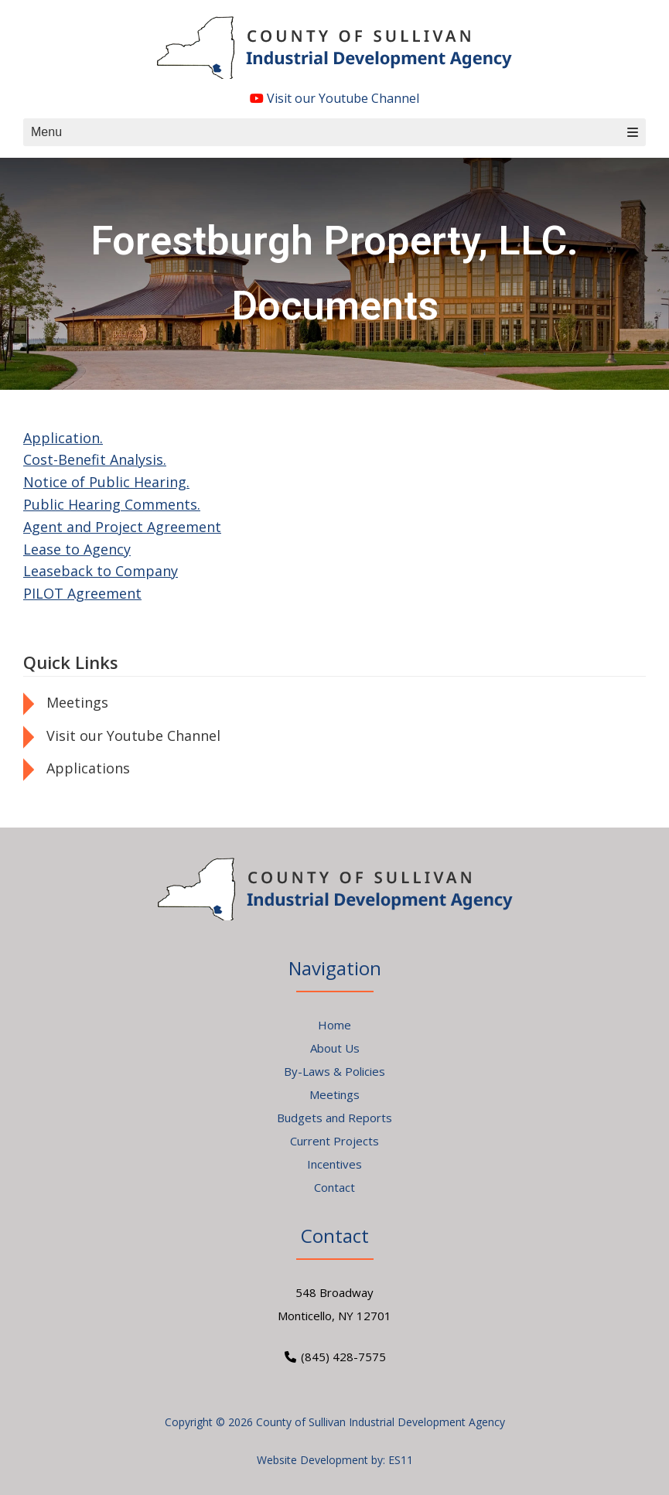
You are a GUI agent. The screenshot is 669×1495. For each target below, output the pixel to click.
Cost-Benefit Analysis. (94, 459)
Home (334, 1025)
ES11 (400, 1459)
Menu (334, 131)
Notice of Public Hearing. (106, 482)
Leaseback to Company (100, 570)
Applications (88, 768)
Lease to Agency (77, 549)
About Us (335, 1048)
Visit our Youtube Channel (334, 98)
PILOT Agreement (82, 593)
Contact (334, 1187)
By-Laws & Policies (334, 1071)
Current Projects (334, 1141)
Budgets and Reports (334, 1117)
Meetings (77, 702)
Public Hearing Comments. (111, 504)
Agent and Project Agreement (122, 526)
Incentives (334, 1164)
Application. (63, 437)
